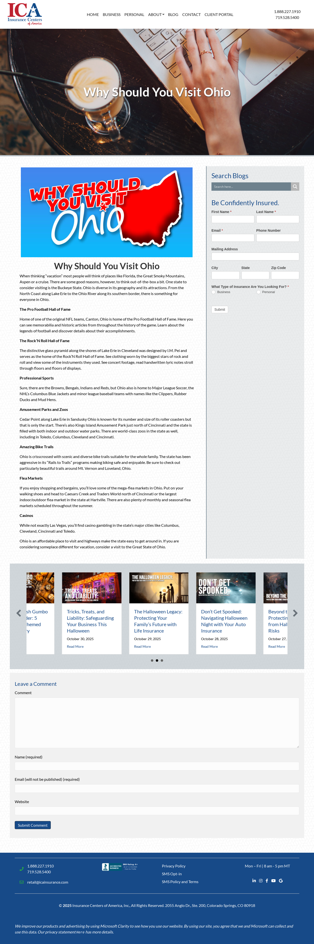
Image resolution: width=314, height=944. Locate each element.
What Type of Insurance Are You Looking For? (250, 287)
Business (111, 14)
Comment (23, 692)
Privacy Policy (173, 865)
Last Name (266, 212)
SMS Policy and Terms (180, 881)
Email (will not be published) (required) (47, 779)
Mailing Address (224, 249)
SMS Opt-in (172, 873)
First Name (221, 212)
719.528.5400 (287, 17)
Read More (57, 646)
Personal (134, 14)
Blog (173, 14)
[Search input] (251, 186)
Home (93, 14)
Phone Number (268, 230)
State (245, 268)
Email (217, 230)
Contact (191, 14)
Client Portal (219, 14)
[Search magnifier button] (295, 186)
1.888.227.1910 (287, 11)
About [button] (155, 14)
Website (22, 801)
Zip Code (278, 268)
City (214, 268)
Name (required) (28, 757)
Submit (219, 309)
